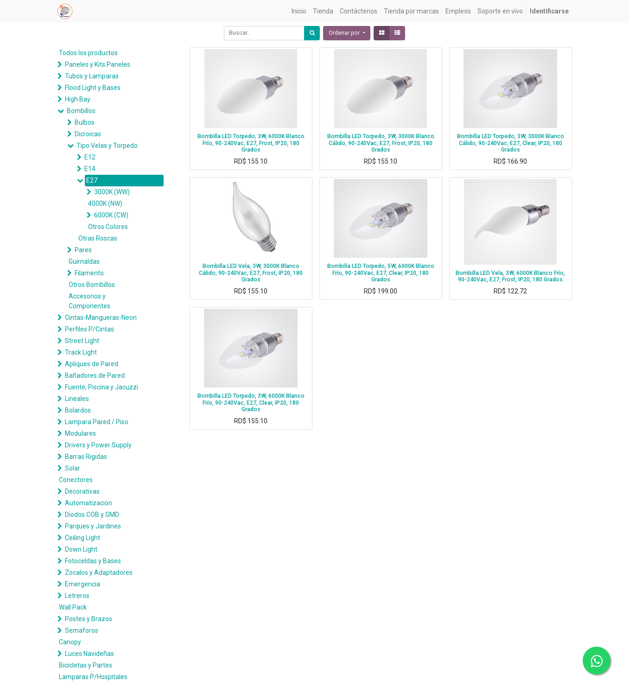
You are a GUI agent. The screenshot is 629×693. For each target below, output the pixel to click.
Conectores (76, 479)
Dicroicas (88, 134)
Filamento (89, 273)
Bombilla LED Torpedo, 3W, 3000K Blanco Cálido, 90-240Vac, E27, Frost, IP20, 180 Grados (380, 143)
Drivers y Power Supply (98, 445)
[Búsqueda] (312, 33)
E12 (89, 157)
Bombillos (81, 110)
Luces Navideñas (89, 653)
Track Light (81, 352)
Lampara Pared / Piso (96, 422)
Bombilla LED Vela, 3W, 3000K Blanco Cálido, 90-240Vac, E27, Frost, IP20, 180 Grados (251, 273)
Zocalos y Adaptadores (99, 572)
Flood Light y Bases (93, 87)
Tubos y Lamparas (92, 76)
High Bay (77, 99)
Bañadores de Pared (95, 375)
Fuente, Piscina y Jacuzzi (101, 387)
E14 (89, 168)
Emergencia (82, 584)
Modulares (80, 433)
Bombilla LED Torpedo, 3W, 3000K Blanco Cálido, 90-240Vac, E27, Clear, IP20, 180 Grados (510, 143)
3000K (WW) (112, 192)
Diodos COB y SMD (92, 514)
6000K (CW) (111, 215)
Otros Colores (108, 226)
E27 (91, 180)
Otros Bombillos (92, 284)
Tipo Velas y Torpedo (107, 145)
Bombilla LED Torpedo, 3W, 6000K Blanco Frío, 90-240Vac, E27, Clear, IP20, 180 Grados (251, 403)
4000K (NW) (105, 203)
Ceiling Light (82, 537)
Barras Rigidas (86, 456)
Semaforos (81, 630)
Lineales (77, 398)
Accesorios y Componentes (89, 301)
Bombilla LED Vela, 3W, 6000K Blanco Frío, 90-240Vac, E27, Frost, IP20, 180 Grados (510, 276)
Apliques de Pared (91, 364)
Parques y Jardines (93, 526)
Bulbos (85, 122)
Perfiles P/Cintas (89, 329)
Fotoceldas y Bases (93, 561)
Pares (83, 250)
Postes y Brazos (88, 619)
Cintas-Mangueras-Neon (101, 317)
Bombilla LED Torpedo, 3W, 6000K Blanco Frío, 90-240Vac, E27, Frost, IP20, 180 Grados (251, 143)
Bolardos (78, 410)
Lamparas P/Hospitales (93, 676)
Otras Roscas (97, 238)
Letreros (77, 595)
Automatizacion (88, 503)
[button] (346, 33)
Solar (72, 468)
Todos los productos (88, 53)
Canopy (70, 642)
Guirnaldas (84, 261)
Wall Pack (73, 607)
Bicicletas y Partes (85, 665)
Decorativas (82, 491)
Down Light (81, 549)
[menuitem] (299, 11)
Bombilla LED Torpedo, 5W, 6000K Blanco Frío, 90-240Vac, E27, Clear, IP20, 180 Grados (380, 273)
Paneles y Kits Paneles (97, 64)
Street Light (82, 340)
